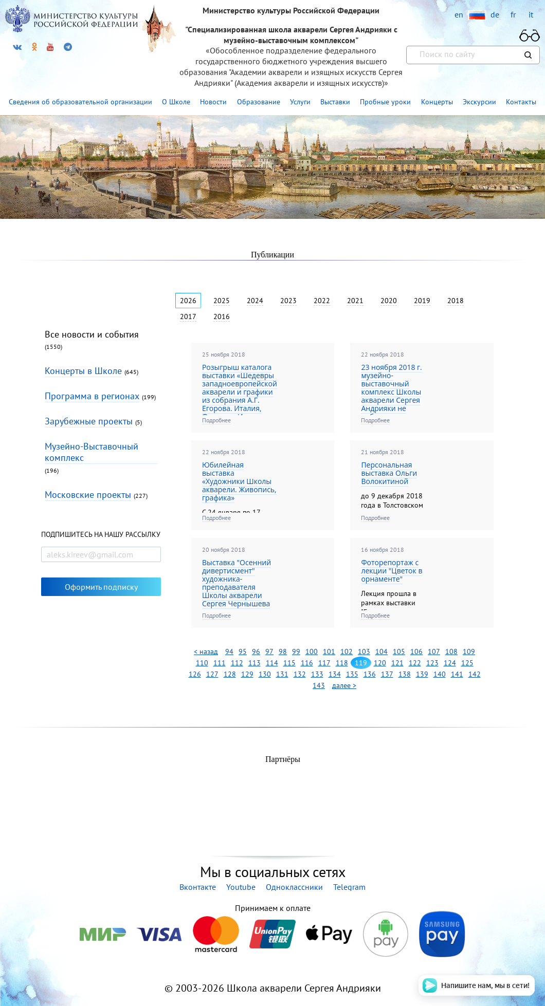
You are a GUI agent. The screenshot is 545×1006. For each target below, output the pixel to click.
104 (381, 651)
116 (307, 662)
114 (272, 662)
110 (202, 662)
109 (469, 651)
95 (243, 651)
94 (229, 651)
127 (212, 674)
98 (283, 651)
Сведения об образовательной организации (80, 101)
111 (219, 662)
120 (380, 662)
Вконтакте (197, 887)
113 (254, 662)
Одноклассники (294, 887)
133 (317, 674)
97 (269, 651)
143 (319, 685)
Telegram (349, 887)
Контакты (521, 101)
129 (247, 674)
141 (457, 674)
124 (450, 662)
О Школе (176, 101)
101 (329, 651)
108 (451, 651)
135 (352, 674)
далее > (344, 685)
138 (404, 674)
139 (422, 674)
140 (439, 674)
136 (370, 674)
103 (364, 651)
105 (399, 651)
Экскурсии (479, 101)
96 (256, 651)
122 (415, 662)
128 (230, 674)
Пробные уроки (385, 101)
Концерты (437, 101)
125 (467, 662)
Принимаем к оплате (272, 908)
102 (346, 651)
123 (432, 662)
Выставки (335, 101)
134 (335, 674)
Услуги (300, 101)
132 (300, 674)
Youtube (241, 887)
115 (289, 662)
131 (282, 674)
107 (434, 651)
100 (311, 651)
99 (296, 651)
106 (416, 651)
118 (342, 662)
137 (387, 674)
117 (324, 662)
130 (265, 674)
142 (474, 674)
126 (195, 674)
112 (237, 662)
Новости (213, 101)
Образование (258, 101)
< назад (206, 651)
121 (397, 662)
